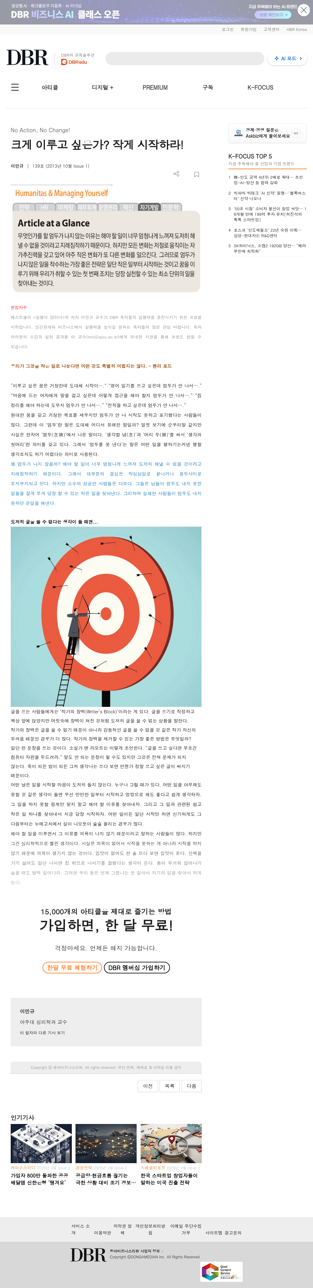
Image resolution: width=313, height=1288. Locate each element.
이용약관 (102, 1233)
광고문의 (233, 1233)
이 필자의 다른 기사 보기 (42, 1033)
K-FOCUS (260, 87)
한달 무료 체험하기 (72, 967)
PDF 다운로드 (187, 175)
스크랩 (197, 175)
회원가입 (248, 29)
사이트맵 (214, 1233)
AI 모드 (289, 58)
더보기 (176, 174)
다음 (192, 1085)
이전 (148, 1085)
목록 (170, 1085)
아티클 (50, 87)
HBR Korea (296, 29)
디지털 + (102, 87)
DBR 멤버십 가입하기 (136, 967)
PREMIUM (155, 87)
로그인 (228, 29)
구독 (207, 87)
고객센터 (271, 29)
